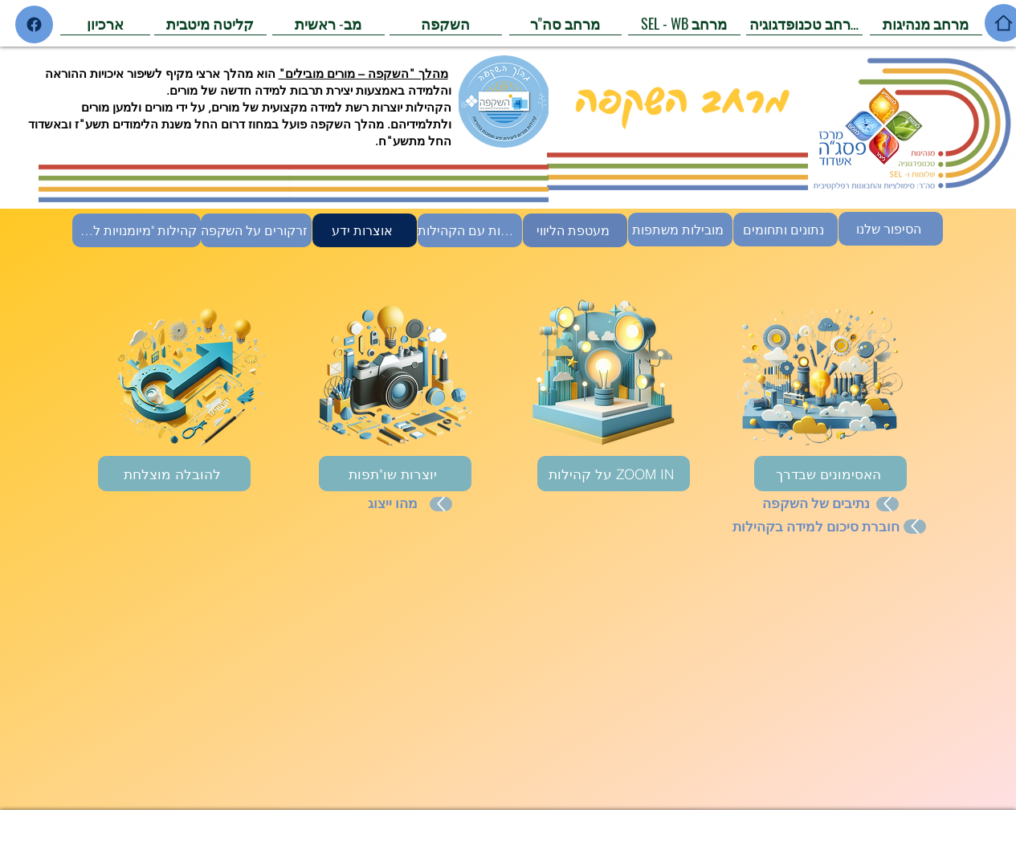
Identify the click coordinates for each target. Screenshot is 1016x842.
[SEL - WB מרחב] (684, 23)
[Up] (441, 504)
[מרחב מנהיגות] (926, 23)
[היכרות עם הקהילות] (470, 230)
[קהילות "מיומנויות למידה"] (136, 230)
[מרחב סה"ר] (565, 23)
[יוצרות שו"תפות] (395, 473)
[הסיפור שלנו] (891, 229)
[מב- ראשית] (328, 23)
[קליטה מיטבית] (210, 23)
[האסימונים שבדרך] (830, 473)
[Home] (34, 24)
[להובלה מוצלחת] (174, 473)
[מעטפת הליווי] (575, 230)
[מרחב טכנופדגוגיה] (804, 23)
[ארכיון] (105, 23)
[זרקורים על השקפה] (256, 230)
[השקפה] (446, 23)
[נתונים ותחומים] (785, 229)
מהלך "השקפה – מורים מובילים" (363, 73)
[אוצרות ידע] (364, 230)
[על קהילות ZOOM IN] (613, 473)
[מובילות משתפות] (680, 229)
